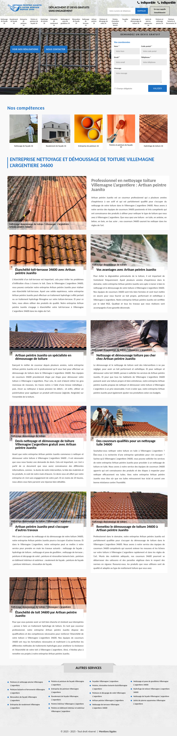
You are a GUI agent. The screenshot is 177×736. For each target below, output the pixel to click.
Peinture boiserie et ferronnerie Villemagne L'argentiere (27, 691)
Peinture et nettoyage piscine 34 (159, 21)
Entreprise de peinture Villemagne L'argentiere (65, 690)
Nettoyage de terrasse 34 (85, 22)
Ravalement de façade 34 (14, 21)
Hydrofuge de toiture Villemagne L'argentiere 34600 (151, 690)
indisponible (146, 2)
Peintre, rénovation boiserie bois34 (115, 22)
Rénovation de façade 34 (76, 21)
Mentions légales (107, 731)
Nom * (116, 46)
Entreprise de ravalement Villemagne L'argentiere (25, 706)
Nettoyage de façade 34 (4, 21)
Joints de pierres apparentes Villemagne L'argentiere (149, 702)
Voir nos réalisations (25, 49)
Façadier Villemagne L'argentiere (105, 681)
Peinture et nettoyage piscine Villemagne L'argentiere (26, 684)
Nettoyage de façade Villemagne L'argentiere (151, 696)
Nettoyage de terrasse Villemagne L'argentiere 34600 (105, 706)
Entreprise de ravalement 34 (54, 22)
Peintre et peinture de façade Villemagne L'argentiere (67, 683)
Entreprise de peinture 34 (23, 22)
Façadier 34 (125, 20)
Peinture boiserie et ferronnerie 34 (171, 21)
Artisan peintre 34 (93, 21)
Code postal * (146, 46)
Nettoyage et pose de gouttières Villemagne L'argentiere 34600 (150, 683)
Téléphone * (146, 57)
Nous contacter (55, 49)
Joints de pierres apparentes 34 (148, 22)
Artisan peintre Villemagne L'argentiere (108, 700)
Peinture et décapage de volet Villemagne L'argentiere (109, 695)
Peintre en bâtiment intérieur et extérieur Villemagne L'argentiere (67, 710)
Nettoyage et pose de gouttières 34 (65, 21)
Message (117, 68)
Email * (117, 57)
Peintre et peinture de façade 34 (34, 21)
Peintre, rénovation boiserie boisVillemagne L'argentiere (109, 687)
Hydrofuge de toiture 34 (44, 21)
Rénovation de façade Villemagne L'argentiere (23, 699)
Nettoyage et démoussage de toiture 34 (136, 21)
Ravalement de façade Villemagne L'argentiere (64, 698)
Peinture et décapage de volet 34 (103, 21)
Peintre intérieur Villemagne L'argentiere (67, 704)
